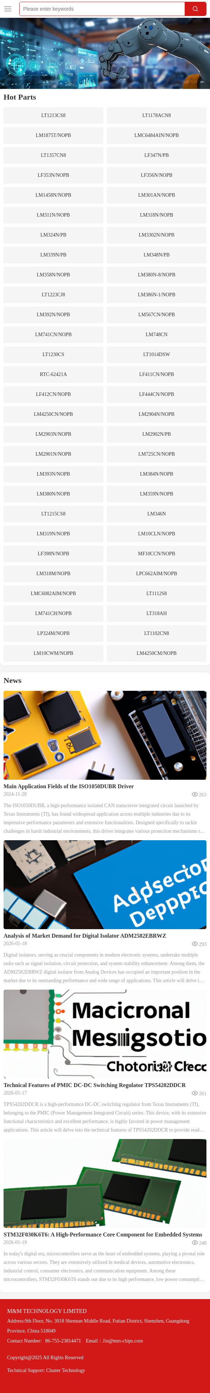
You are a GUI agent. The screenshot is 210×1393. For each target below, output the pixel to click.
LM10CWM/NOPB (53, 653)
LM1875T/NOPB (53, 135)
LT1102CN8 (156, 633)
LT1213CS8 (53, 115)
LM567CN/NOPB (156, 314)
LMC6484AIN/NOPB (156, 135)
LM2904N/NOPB (156, 414)
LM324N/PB (53, 235)
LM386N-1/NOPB (156, 294)
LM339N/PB (53, 255)
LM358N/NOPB (53, 274)
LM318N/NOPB (156, 215)
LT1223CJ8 (53, 294)
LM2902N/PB (156, 434)
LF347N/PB (156, 155)
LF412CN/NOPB (53, 394)
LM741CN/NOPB (53, 334)
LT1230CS (53, 354)
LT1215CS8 (53, 514)
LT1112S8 (156, 593)
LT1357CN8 (53, 155)
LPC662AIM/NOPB (156, 573)
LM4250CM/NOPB (156, 653)
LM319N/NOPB (53, 533)
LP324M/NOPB (53, 633)
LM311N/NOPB (53, 215)
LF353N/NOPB (53, 175)
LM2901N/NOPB (53, 454)
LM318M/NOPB (53, 573)
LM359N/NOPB (156, 494)
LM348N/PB (157, 255)
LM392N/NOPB (53, 314)
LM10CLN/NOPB (156, 533)
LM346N (156, 514)
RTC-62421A (53, 374)
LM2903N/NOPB (53, 434)
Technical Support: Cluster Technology (46, 1370)
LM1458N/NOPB (53, 195)
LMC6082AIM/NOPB (53, 593)
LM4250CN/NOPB (53, 414)
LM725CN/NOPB (156, 454)
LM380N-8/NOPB (156, 274)
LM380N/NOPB (53, 494)
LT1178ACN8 (156, 115)
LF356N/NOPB (157, 175)
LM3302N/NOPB (156, 235)
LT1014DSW (156, 354)
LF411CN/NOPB (156, 374)
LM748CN (157, 334)
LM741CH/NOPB (53, 613)
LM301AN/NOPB (156, 195)
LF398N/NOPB (53, 553)
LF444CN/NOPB (156, 394)
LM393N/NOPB (53, 474)
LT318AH (157, 613)
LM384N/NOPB (156, 474)
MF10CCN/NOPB (156, 553)
